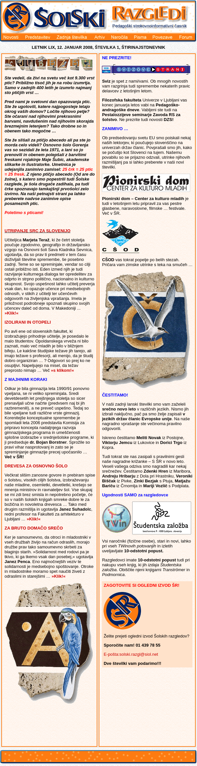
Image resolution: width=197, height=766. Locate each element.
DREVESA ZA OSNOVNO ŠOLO (36, 466)
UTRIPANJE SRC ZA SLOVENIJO (37, 230)
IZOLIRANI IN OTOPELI (28, 322)
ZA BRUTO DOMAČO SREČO (34, 528)
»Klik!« (12, 313)
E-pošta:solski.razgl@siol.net (131, 654)
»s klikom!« (62, 370)
